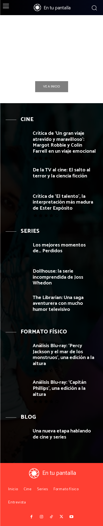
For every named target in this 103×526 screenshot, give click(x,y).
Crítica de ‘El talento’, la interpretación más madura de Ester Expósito (63, 202)
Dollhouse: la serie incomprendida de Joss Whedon (58, 277)
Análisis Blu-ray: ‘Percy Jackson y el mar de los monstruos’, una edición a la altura (63, 355)
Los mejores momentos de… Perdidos (59, 248)
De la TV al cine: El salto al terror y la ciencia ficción (61, 173)
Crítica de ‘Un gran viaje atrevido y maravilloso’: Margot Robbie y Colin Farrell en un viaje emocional (64, 142)
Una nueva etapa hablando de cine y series (62, 434)
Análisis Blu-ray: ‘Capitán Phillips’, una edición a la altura (59, 388)
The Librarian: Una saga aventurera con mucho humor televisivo (58, 304)
